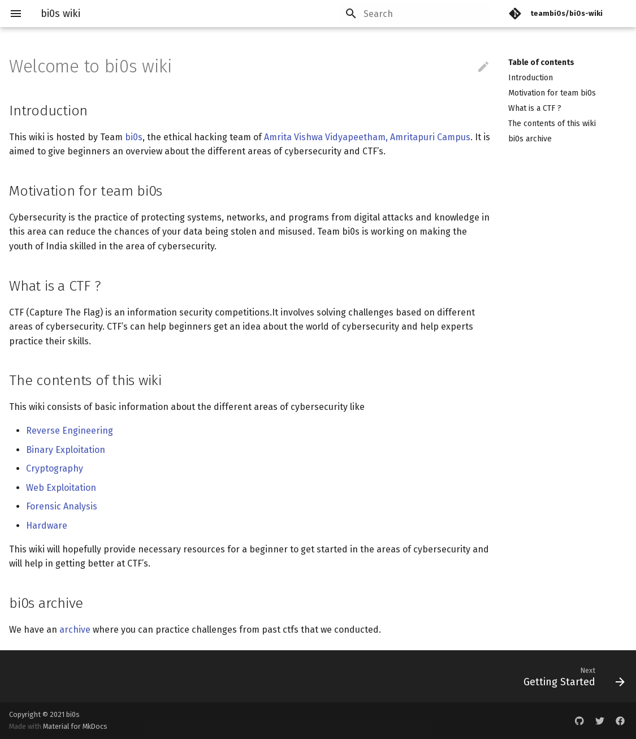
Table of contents (541, 62)
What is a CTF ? (534, 108)
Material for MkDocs (75, 726)
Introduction (530, 78)
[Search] (424, 13)
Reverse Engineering (69, 430)
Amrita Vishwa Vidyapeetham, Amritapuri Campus (367, 137)
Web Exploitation (61, 487)
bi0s (133, 137)
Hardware (46, 525)
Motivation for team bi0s (552, 93)
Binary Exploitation (65, 449)
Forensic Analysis (61, 506)
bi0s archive (530, 139)
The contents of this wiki (552, 123)
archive (74, 629)
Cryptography (54, 468)
